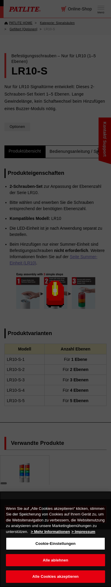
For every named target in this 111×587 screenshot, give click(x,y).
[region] (55, 539)
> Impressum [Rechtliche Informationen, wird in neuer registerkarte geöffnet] (83, 531)
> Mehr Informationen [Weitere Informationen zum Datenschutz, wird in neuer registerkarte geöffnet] (50, 531)
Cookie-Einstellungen (56, 543)
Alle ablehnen (55, 560)
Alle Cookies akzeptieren (55, 576)
